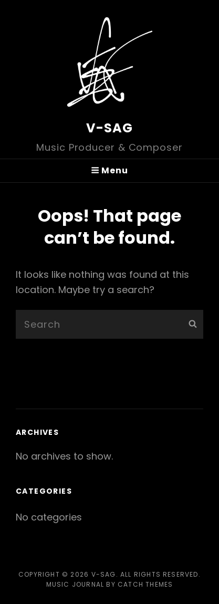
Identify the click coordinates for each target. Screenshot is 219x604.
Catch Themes (145, 584)
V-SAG (109, 128)
